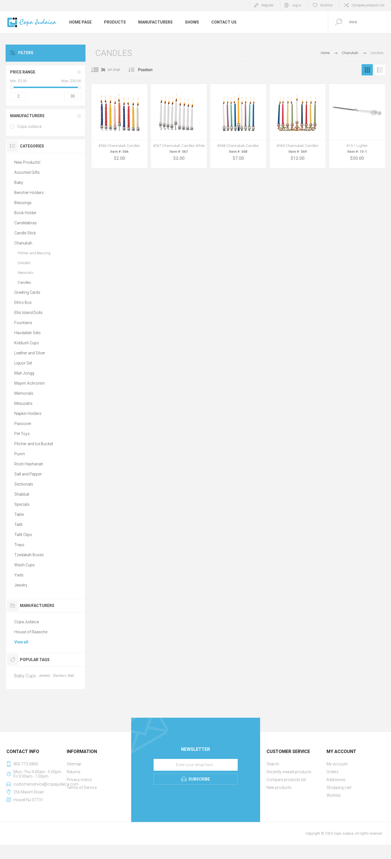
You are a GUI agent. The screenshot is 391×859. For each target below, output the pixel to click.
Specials (21, 504)
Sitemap (74, 764)
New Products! (27, 162)
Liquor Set (23, 363)
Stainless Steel (63, 676)
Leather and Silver (29, 353)
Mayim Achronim (29, 383)
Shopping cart (339, 787)
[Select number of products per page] (99, 69)
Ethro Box (23, 302)
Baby (18, 182)
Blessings (23, 202)
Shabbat (21, 494)
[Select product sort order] (149, 69)
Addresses (336, 779)
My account (337, 764)
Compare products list (368, 5)
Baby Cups (25, 675)
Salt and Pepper (28, 474)
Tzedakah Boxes (29, 555)
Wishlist (334, 795)
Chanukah (23, 243)
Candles (24, 282)
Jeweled (44, 676)
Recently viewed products (289, 772)
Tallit (18, 524)
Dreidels (24, 263)
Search (273, 764)
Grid (367, 69)
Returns (73, 772)
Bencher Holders (29, 192)
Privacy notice (79, 779)
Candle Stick (25, 233)
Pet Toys (22, 433)
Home (325, 53)
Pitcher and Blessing (34, 253)
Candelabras (25, 223)
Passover (22, 423)
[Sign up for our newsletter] (196, 765)
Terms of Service (82, 787)
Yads (19, 575)
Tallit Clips (23, 534)
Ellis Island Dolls (28, 312)
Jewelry (20, 585)
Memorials (23, 393)
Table (19, 514)
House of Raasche (30, 632)
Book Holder (25, 213)
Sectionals (23, 484)
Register (268, 5)
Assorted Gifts (27, 172)
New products (279, 787)
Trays (19, 544)
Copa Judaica (29, 126)
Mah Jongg (24, 373)
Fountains (23, 322)
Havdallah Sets (27, 333)
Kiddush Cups (26, 343)
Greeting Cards (27, 292)
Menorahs (26, 273)
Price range (22, 72)
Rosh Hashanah (28, 464)
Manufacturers (27, 116)
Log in (296, 5)
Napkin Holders (27, 413)
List (379, 69)
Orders (333, 772)
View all (21, 642)
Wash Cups (24, 565)
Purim (19, 454)
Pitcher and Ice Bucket (33, 444)
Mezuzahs (23, 403)
